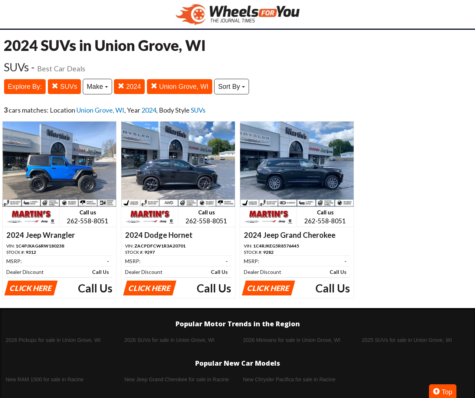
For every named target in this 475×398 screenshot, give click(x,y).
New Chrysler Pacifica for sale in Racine (289, 379)
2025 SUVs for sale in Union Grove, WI (407, 340)
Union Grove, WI (180, 86)
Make (97, 86)
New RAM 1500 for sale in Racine (44, 379)
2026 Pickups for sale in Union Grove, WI (53, 340)
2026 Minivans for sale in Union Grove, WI (291, 340)
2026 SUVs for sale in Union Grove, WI (169, 340)
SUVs (64, 86)
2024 (129, 86)
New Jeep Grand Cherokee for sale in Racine (176, 379)
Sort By (231, 86)
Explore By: (25, 86)
